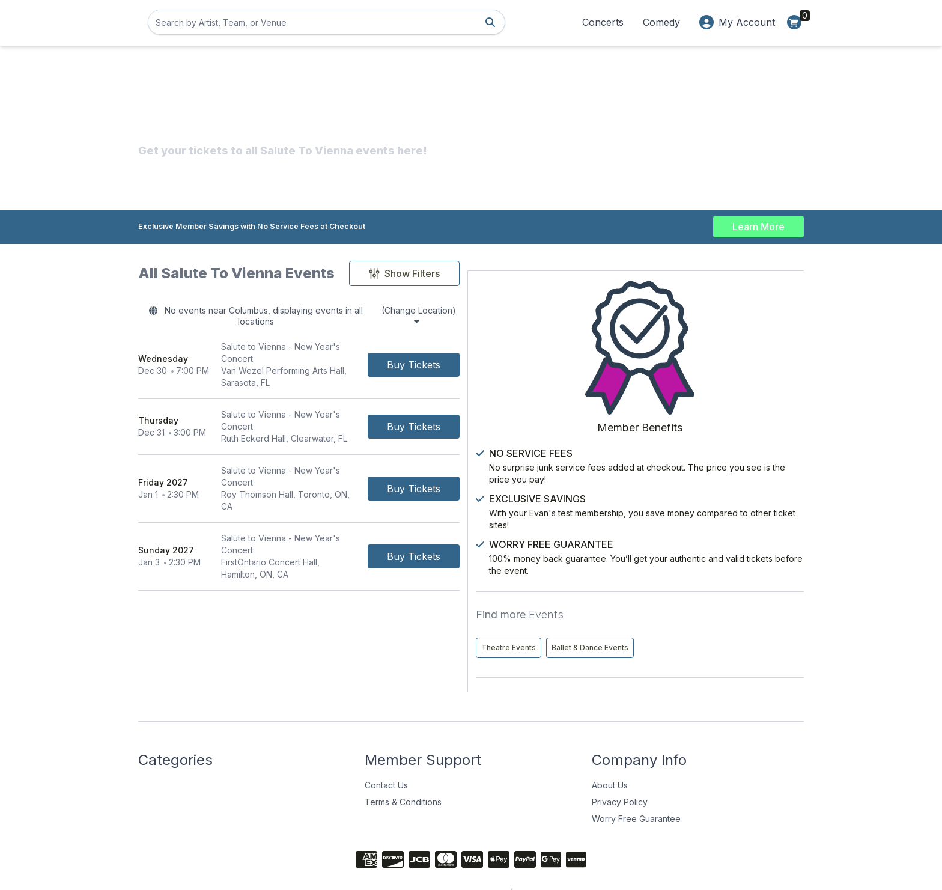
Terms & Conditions (403, 769)
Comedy (661, 22)
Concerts (603, 22)
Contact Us (386, 753)
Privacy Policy (620, 769)
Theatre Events (688, 589)
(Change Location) (521, 312)
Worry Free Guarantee (636, 786)
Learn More (758, 224)
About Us (610, 753)
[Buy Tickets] (570, 346)
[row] (377, 346)
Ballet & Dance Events (699, 615)
